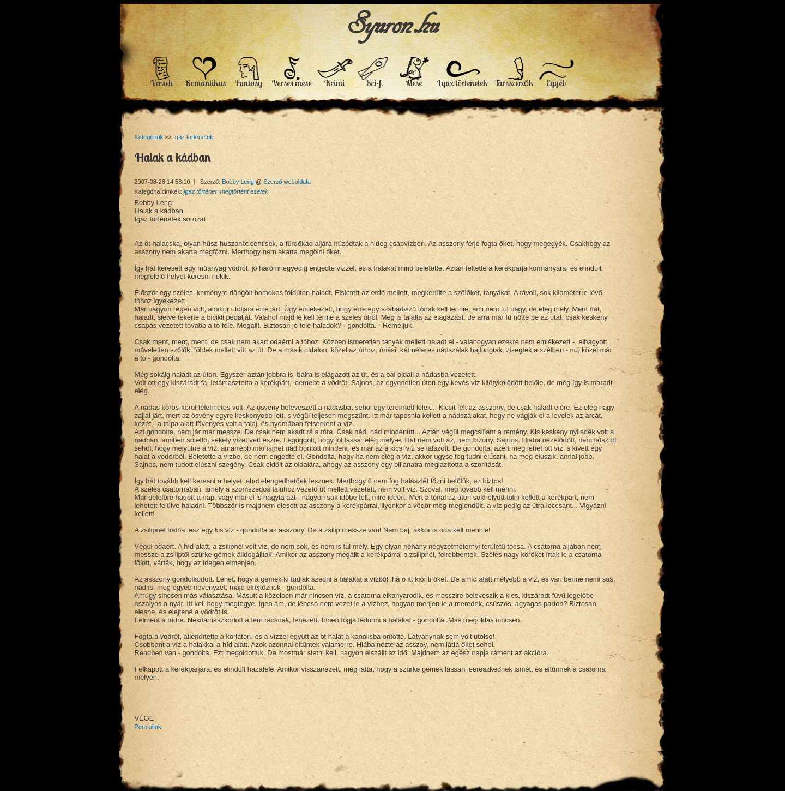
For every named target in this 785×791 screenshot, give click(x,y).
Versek (161, 82)
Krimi (334, 82)
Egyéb (556, 82)
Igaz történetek (462, 82)
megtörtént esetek (244, 191)
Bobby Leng (239, 181)
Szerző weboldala (287, 181)
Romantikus (205, 82)
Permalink (148, 726)
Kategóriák (149, 137)
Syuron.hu (392, 24)
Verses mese (291, 82)
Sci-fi (374, 82)
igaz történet (200, 191)
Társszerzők (513, 82)
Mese (414, 82)
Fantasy (248, 82)
